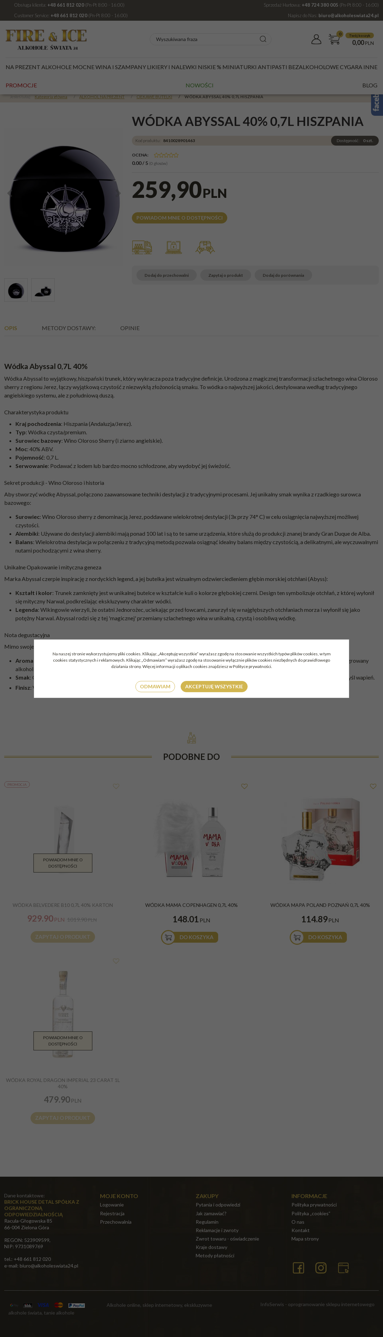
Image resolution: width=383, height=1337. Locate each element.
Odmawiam (155, 686)
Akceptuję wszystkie (214, 686)
